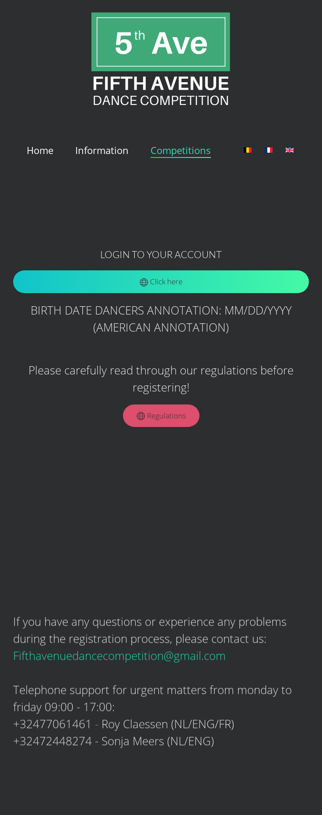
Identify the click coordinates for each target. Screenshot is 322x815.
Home (40, 150)
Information (102, 150)
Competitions (180, 150)
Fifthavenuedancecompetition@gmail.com (119, 655)
